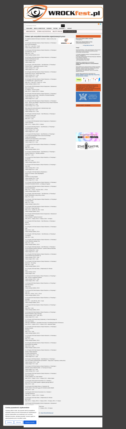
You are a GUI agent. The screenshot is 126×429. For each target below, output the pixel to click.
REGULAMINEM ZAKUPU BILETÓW (85, 74)
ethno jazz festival (44, 31)
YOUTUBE (55, 28)
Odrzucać (18, 422)
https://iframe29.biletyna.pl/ (47, 413)
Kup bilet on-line (88, 45)
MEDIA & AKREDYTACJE (39, 28)
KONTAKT (70, 28)
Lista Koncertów (70, 31)
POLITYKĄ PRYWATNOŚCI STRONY (88, 75)
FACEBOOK (49, 28)
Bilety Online (57, 31)
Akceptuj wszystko (29, 422)
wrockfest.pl (31, 31)
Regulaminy (29, 28)
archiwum (62, 28)
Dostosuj (9, 422)
